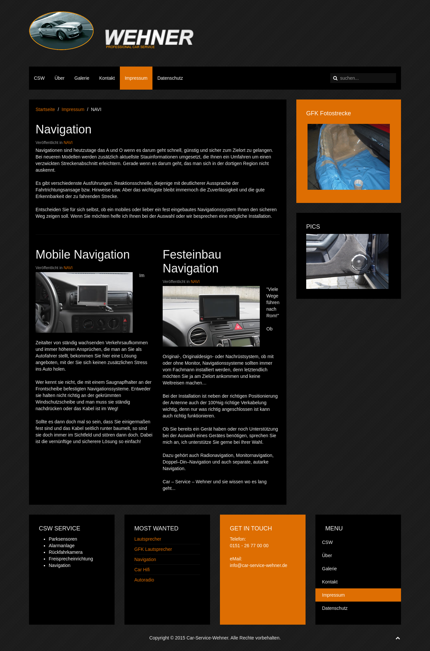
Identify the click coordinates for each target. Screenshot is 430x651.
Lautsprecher (147, 539)
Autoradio (144, 579)
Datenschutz (170, 78)
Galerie (81, 78)
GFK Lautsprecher (153, 549)
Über (60, 78)
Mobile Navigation (83, 254)
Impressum (136, 78)
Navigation (64, 129)
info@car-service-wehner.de (258, 565)
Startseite (45, 109)
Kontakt (107, 78)
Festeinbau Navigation (192, 261)
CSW (39, 78)
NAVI (68, 142)
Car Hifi (142, 569)
